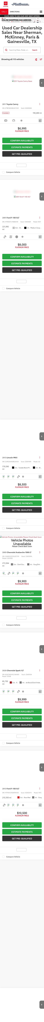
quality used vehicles (16, 566)
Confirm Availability (22, 140)
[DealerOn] (7, 611)
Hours (23, 616)
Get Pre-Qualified (22, 153)
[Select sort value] (40, 59)
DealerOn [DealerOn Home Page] (18, 614)
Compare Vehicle (13, 172)
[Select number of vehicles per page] (37, 426)
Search (34, 50)
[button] (41, 83)
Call (4, 11)
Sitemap (25, 614)
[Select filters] (36, 59)
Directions (14, 11)
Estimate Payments (22, 147)
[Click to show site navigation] (41, 12)
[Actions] (40, 104)
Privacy (31, 614)
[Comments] (40, 120)
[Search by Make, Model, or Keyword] (19, 50)
